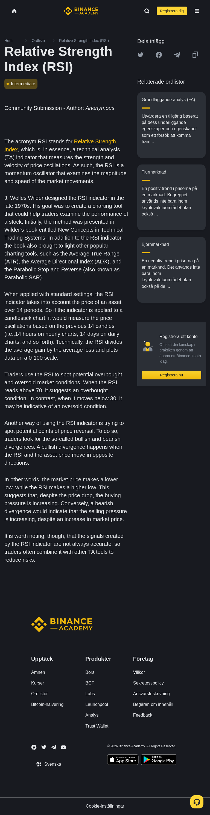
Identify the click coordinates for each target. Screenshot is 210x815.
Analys (91, 715)
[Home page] (81, 11)
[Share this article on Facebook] (159, 55)
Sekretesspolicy (148, 683)
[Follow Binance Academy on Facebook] (34, 747)
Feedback (142, 715)
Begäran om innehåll (153, 704)
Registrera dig (172, 11)
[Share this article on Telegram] (177, 55)
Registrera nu (171, 375)
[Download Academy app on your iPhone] (123, 760)
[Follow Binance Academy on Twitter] (43, 747)
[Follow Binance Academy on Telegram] (53, 747)
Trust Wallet (96, 726)
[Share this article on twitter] (140, 55)
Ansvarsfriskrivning (151, 693)
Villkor (139, 672)
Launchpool (96, 704)
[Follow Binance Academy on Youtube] (63, 747)
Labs (90, 693)
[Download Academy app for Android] (158, 760)
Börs (89, 672)
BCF (89, 683)
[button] (197, 11)
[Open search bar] (145, 11)
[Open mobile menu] (196, 11)
